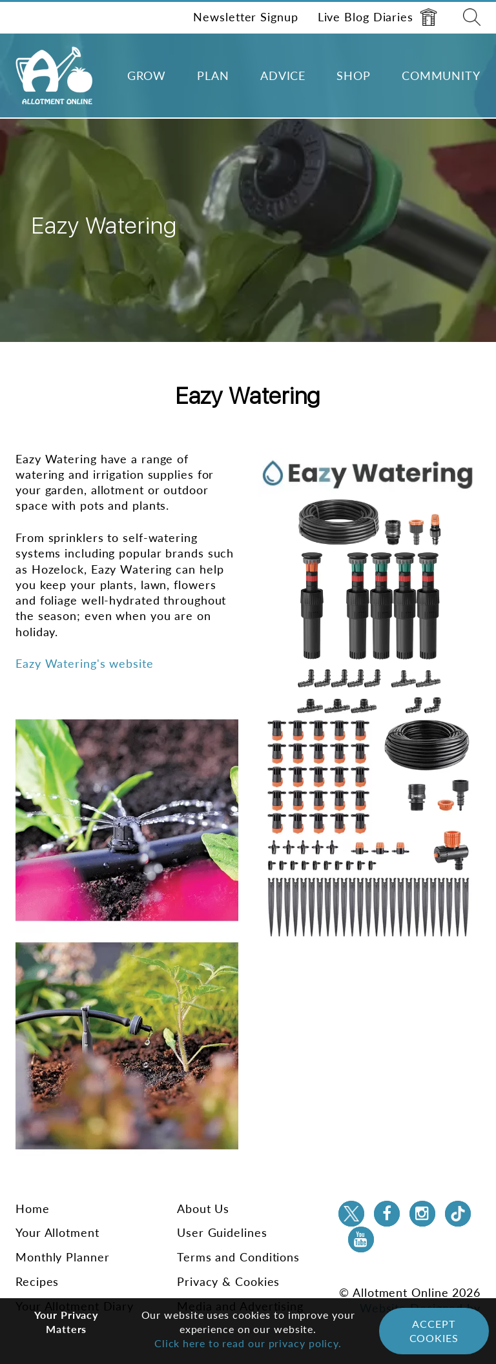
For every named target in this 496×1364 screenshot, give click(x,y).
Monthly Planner (63, 1257)
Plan (213, 75)
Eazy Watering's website (85, 663)
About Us (203, 1208)
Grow (147, 75)
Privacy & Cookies (228, 1281)
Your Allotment (57, 1232)
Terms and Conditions (238, 1257)
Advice (282, 75)
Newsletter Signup (245, 17)
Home (33, 1208)
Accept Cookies (434, 1331)
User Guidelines (222, 1232)
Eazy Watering (248, 396)
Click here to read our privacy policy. (248, 1343)
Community (441, 75)
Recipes (37, 1281)
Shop (353, 75)
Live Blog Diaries (377, 17)
